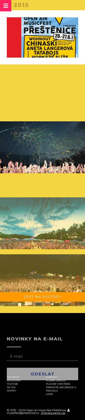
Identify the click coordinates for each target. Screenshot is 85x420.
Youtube (12, 383)
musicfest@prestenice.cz (23, 413)
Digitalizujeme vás (53, 413)
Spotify (11, 390)
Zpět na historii (42, 297)
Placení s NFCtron (58, 383)
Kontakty (52, 377)
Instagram (14, 380)
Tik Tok (11, 387)
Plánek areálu (56, 380)
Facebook (13, 377)
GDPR (49, 394)
